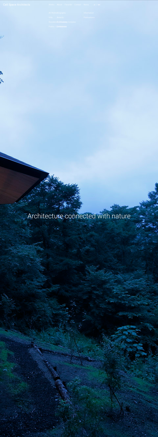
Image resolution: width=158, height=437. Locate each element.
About (113, 4)
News (139, 4)
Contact (131, 4)
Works (105, 4)
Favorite (121, 4)
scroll (79, 429)
